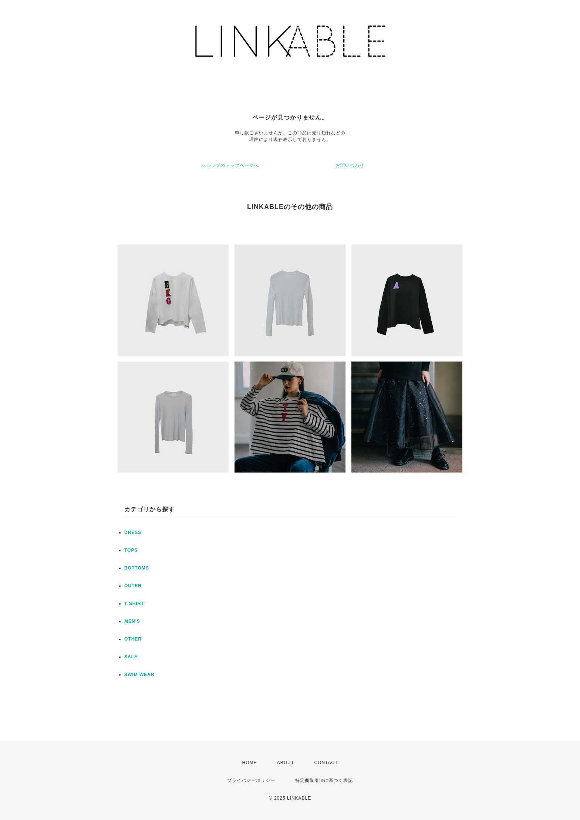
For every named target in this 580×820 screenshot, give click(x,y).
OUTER (133, 585)
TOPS (131, 550)
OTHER (133, 639)
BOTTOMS (136, 568)
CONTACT (326, 762)
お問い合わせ (349, 165)
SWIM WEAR (139, 674)
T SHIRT (134, 603)
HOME (249, 762)
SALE (131, 656)
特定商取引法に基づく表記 (324, 780)
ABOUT (285, 762)
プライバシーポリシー (251, 780)
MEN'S (132, 621)
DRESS (132, 532)
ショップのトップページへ (230, 165)
